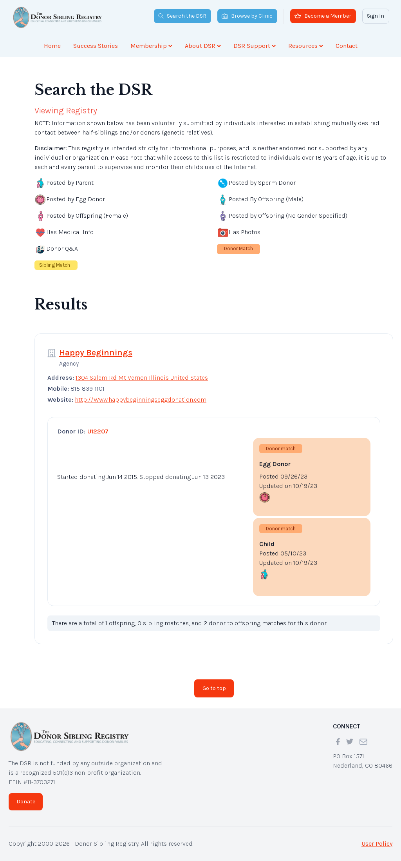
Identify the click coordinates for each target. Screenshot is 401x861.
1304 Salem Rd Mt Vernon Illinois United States (142, 377)
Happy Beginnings (95, 353)
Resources (305, 45)
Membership (151, 45)
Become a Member (322, 16)
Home (52, 45)
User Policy (376, 843)
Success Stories (95, 45)
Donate (25, 801)
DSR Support (254, 45)
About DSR (203, 45)
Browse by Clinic (247, 16)
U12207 (97, 431)
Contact (347, 45)
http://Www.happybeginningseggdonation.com (140, 399)
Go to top (214, 688)
